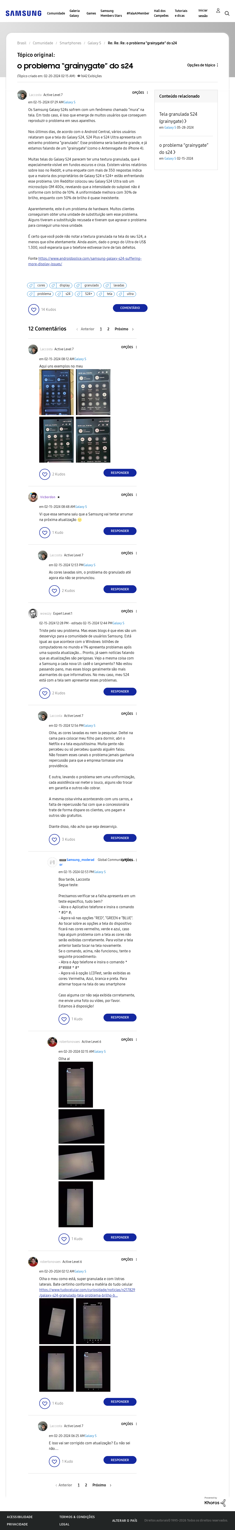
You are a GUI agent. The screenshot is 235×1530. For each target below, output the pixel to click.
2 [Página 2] (108, 329)
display (65, 285)
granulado (91, 285)
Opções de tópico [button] (201, 65)
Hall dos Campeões (161, 13)
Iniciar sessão (203, 13)
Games (91, 13)
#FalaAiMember (138, 13)
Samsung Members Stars (111, 13)
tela (109, 294)
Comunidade (56, 13)
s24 (68, 294)
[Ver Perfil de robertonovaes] (69, 1042)
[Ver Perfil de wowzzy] (45, 614)
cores (41, 285)
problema (44, 294)
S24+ (88, 294)
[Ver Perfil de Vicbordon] (47, 497)
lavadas (119, 285)
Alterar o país (124, 1521)
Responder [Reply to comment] (120, 473)
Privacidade (17, 1524)
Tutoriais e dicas (181, 13)
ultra (130, 294)
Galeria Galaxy (75, 13)
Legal (64, 1524)
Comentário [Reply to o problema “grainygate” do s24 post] (130, 308)
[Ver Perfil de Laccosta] (35, 95)
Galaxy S (70, 102)
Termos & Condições (77, 1517)
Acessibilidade (20, 1517)
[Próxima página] (124, 329)
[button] (139, 93)
